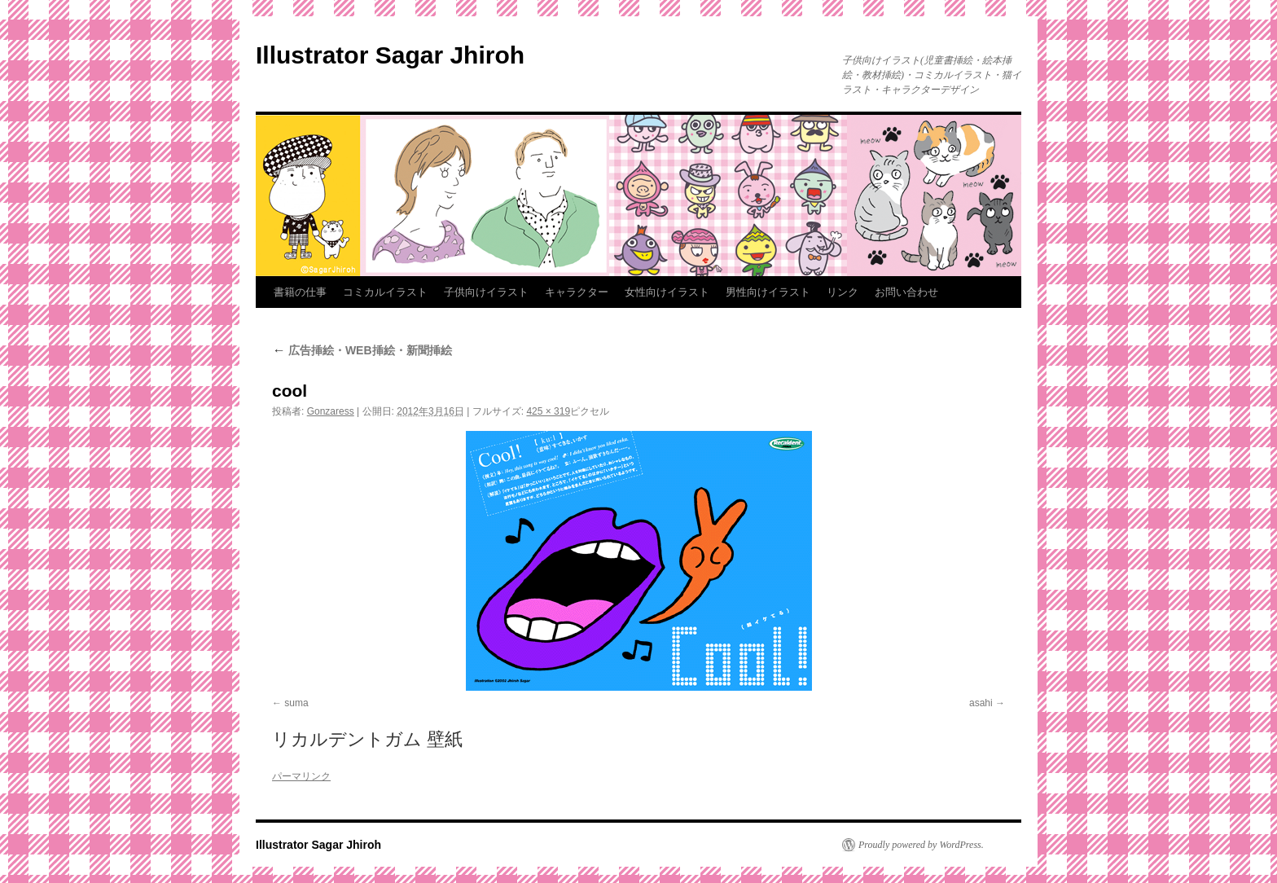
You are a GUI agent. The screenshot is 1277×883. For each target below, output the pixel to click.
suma (296, 703)
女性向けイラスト (667, 292)
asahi (981, 703)
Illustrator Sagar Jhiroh (390, 55)
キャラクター (576, 292)
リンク (842, 292)
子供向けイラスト (486, 292)
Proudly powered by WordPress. (921, 844)
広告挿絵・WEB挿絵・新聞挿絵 (362, 350)
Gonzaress (330, 411)
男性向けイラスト (768, 292)
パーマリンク (301, 776)
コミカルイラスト (385, 292)
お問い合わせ (906, 292)
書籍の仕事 (300, 292)
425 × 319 (548, 411)
